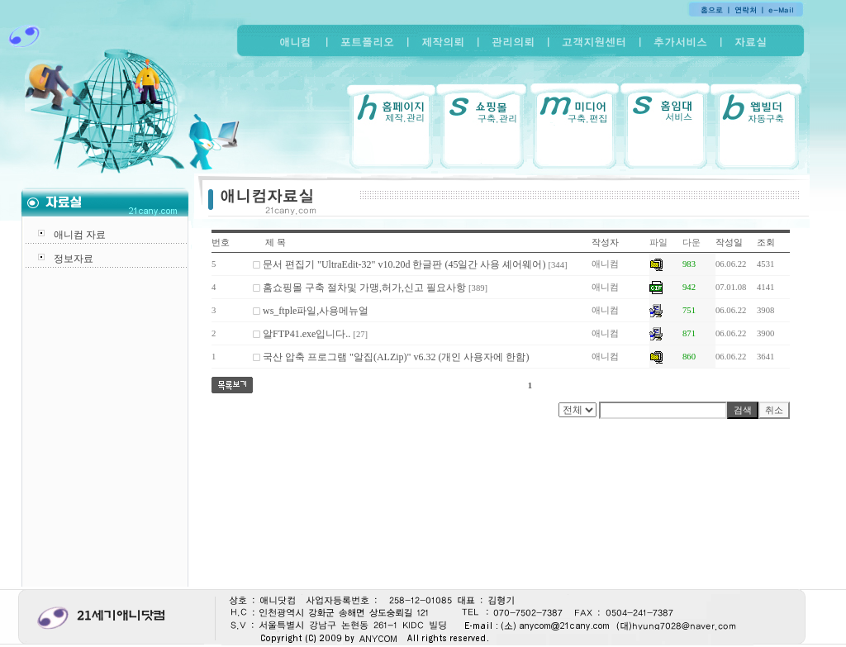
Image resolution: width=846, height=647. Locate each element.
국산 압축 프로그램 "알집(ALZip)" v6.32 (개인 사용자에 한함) (396, 357)
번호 (221, 242)
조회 (766, 242)
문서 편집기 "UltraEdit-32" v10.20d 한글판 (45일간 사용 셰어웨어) (404, 264)
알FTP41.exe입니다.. (306, 334)
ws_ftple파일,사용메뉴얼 (315, 310)
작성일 (729, 242)
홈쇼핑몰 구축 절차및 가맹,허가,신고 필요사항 (364, 287)
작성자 (605, 242)
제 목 (275, 242)
